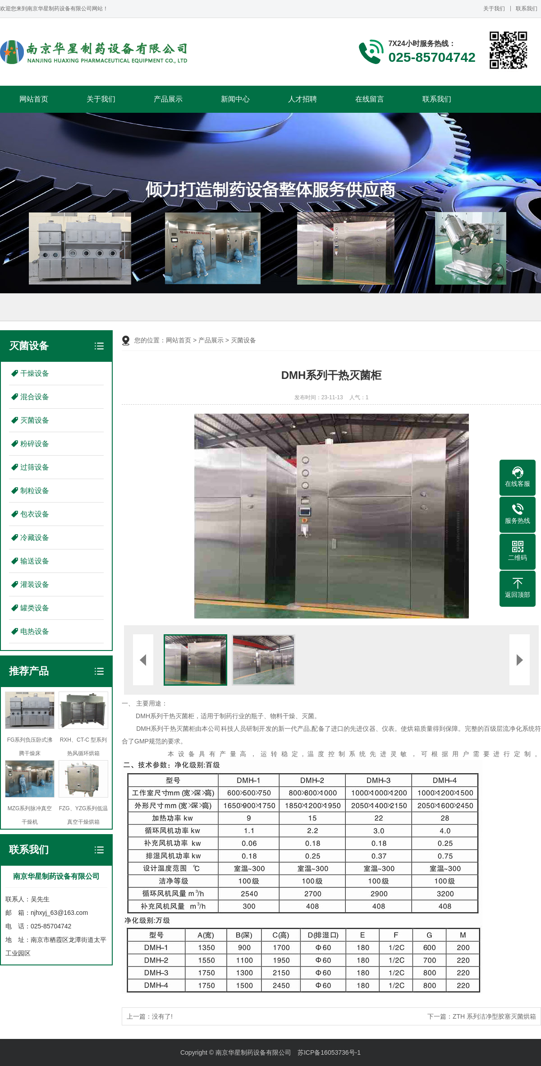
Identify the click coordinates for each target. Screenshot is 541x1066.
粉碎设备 (34, 444)
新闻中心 (235, 99)
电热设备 (34, 631)
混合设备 (34, 397)
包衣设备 (34, 514)
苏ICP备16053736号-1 (329, 1052)
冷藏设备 (34, 537)
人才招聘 (302, 99)
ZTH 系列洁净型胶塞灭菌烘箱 (494, 1016)
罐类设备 (34, 608)
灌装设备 (34, 584)
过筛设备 (34, 467)
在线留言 (369, 99)
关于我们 (494, 8)
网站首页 (33, 99)
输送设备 (34, 561)
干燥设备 (34, 373)
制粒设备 (34, 490)
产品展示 (168, 99)
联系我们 (526, 8)
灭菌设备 (34, 420)
